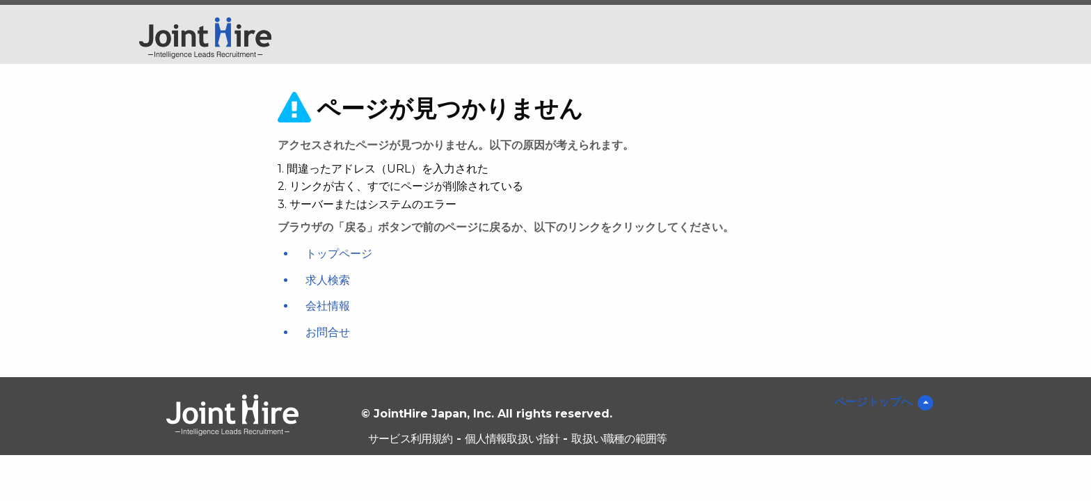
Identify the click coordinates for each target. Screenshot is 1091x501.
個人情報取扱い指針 (512, 438)
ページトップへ (873, 401)
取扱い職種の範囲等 (619, 438)
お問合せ (327, 332)
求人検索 (327, 280)
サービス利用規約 (410, 438)
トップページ (338, 253)
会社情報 (327, 305)
